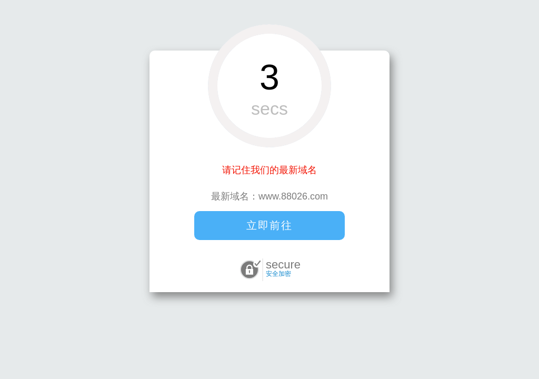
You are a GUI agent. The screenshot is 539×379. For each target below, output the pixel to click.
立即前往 (269, 225)
